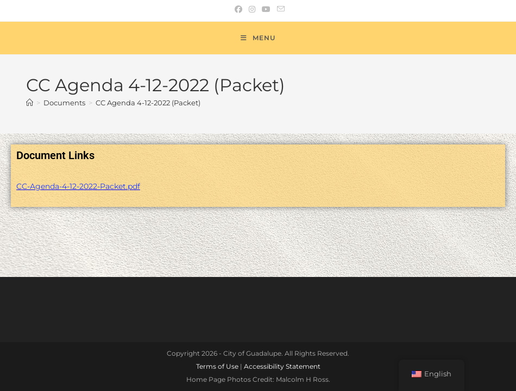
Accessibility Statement (282, 307)
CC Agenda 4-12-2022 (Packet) (148, 102)
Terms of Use (217, 307)
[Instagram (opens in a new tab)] (252, 9)
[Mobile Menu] (258, 38)
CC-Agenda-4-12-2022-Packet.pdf (78, 186)
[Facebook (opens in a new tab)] (238, 9)
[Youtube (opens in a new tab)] (266, 9)
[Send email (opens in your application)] (279, 9)
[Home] (29, 102)
